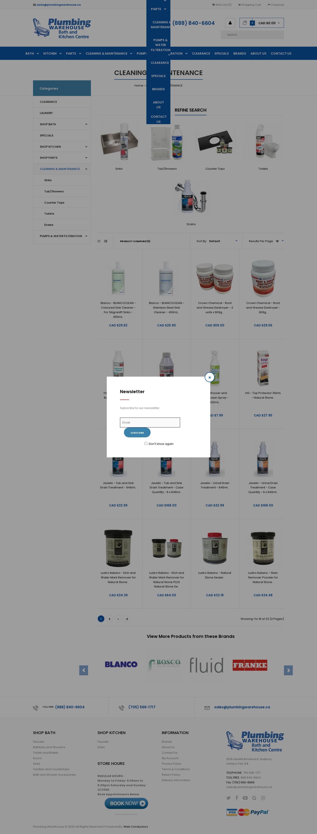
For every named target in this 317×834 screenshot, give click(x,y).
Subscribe (137, 432)
